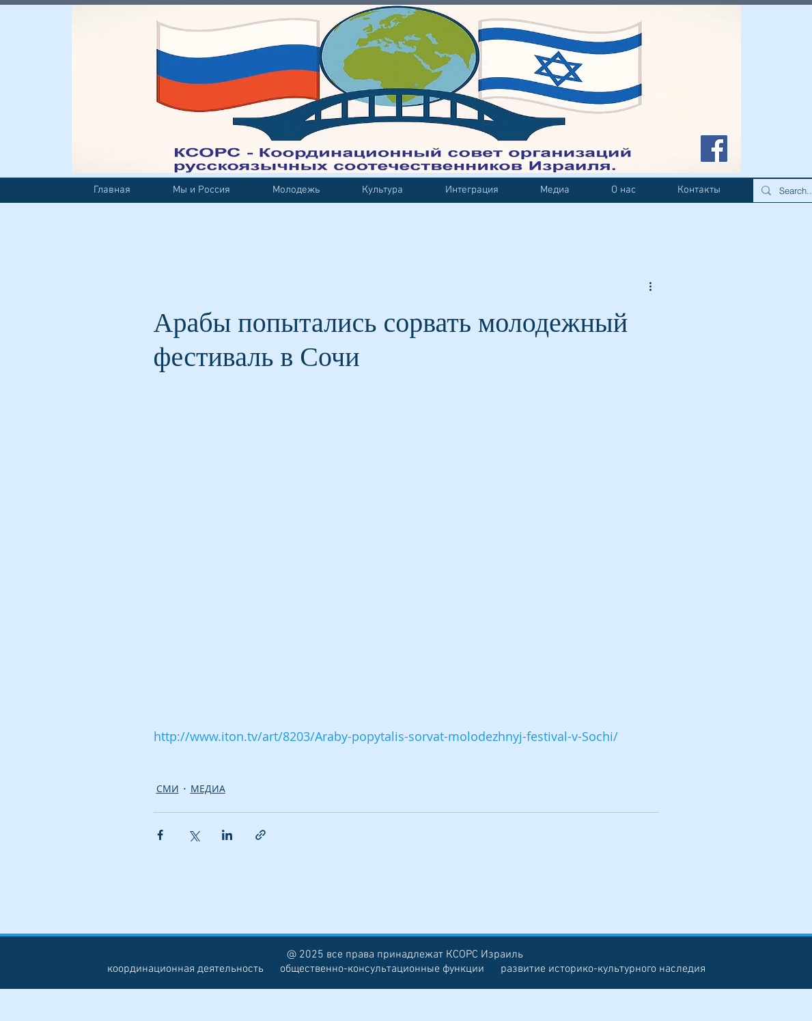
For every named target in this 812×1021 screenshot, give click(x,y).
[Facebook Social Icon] (714, 148)
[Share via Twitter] (193, 834)
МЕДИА (208, 788)
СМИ (167, 788)
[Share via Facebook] (160, 834)
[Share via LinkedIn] (227, 834)
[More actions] (651, 285)
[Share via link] (260, 834)
